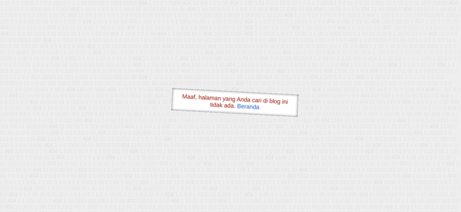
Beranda (248, 106)
